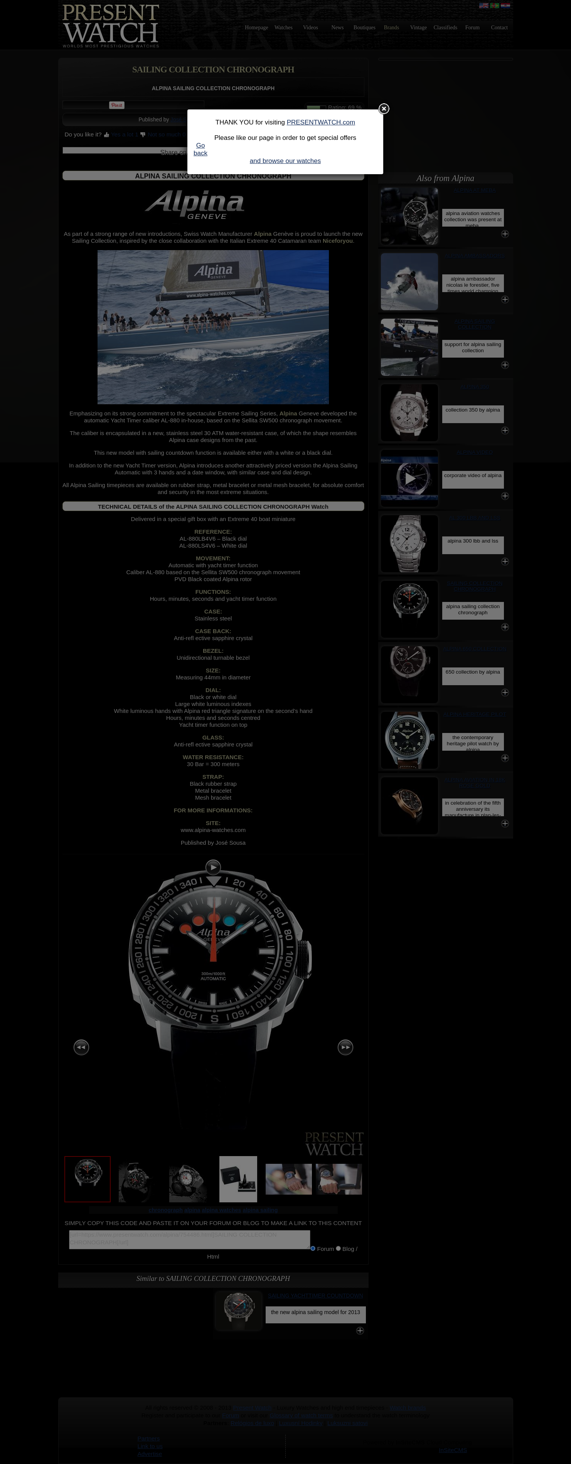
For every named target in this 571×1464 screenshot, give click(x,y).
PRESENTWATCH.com (321, 122)
